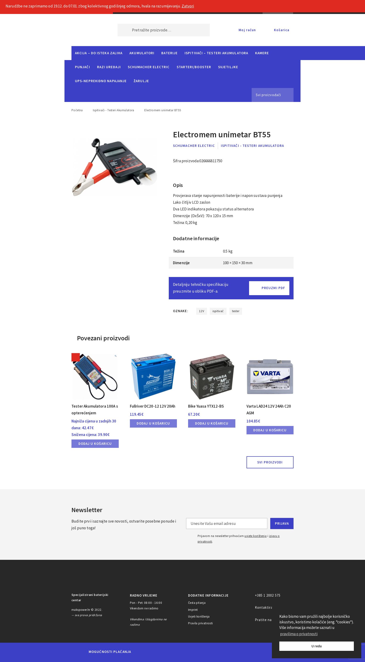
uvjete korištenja (255, 536)
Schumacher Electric (149, 67)
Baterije (169, 53)
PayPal (239, 652)
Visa (175, 651)
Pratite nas (264, 620)
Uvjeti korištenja (199, 616)
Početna (77, 110)
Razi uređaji (109, 67)
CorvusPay (265, 651)
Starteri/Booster (194, 67)
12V (201, 311)
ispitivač (218, 311)
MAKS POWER (87, 30)
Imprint (193, 610)
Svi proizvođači (268, 95)
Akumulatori (141, 53)
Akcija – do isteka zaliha (98, 53)
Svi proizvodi (270, 462)
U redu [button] (316, 646)
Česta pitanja (197, 603)
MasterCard (142, 651)
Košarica (281, 30)
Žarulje (141, 81)
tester (235, 311)
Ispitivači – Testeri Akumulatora (216, 53)
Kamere (262, 53)
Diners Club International (197, 651)
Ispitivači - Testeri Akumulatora (113, 110)
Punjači (82, 67)
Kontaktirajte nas (269, 607)
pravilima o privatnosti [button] (299, 633)
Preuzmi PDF (273, 288)
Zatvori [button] (188, 6)
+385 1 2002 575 (268, 595)
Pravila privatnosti (200, 623)
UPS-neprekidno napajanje (101, 81)
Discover (218, 651)
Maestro (158, 651)
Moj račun (247, 30)
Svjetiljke (228, 67)
